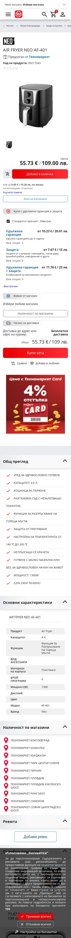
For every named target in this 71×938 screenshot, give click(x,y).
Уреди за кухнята (52, 26)
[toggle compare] (19, 363)
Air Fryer (46, 631)
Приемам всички (35, 916)
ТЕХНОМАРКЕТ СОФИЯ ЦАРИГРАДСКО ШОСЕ (32, 809)
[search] (44, 14)
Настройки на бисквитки (35, 932)
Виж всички (11, 286)
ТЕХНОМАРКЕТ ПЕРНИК (22, 771)
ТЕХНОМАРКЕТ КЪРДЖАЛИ (24, 755)
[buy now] (35, 353)
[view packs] (35, 174)
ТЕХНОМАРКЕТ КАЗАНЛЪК (24, 748)
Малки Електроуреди (28, 25)
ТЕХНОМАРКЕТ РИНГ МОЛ (24, 794)
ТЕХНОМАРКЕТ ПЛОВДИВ (23, 778)
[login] (62, 14)
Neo (44, 711)
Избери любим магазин (20, 304)
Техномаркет (39, 56)
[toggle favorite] (45, 363)
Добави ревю (35, 836)
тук (7, 908)
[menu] (8, 14)
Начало (8, 26)
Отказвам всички (35, 924)
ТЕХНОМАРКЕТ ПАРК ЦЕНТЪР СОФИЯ (31, 763)
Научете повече (12, 192)
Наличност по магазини (35, 313)
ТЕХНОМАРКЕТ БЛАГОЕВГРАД (26, 740)
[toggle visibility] (35, 461)
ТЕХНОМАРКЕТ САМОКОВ (23, 801)
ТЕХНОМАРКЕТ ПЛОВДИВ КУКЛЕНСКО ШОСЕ (32, 786)
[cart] (53, 14)
